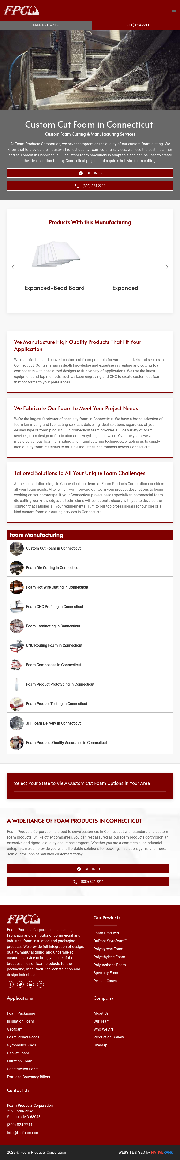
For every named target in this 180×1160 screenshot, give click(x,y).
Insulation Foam (20, 1021)
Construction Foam (23, 1069)
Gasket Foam (18, 1053)
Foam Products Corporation (30, 1105)
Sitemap (100, 1045)
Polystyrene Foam (108, 949)
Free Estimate (46, 25)
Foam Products (106, 933)
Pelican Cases (105, 981)
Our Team (102, 1021)
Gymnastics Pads (21, 1045)
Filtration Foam (19, 1061)
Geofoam (14, 1029)
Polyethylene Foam (109, 957)
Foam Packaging (21, 1013)
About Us (101, 1013)
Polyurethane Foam (110, 965)
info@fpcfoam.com (23, 1133)
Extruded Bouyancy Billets (28, 1077)
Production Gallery (109, 1037)
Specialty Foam (106, 973)
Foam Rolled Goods (23, 1037)
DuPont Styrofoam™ (110, 941)
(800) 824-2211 (20, 1125)
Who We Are (103, 1029)
